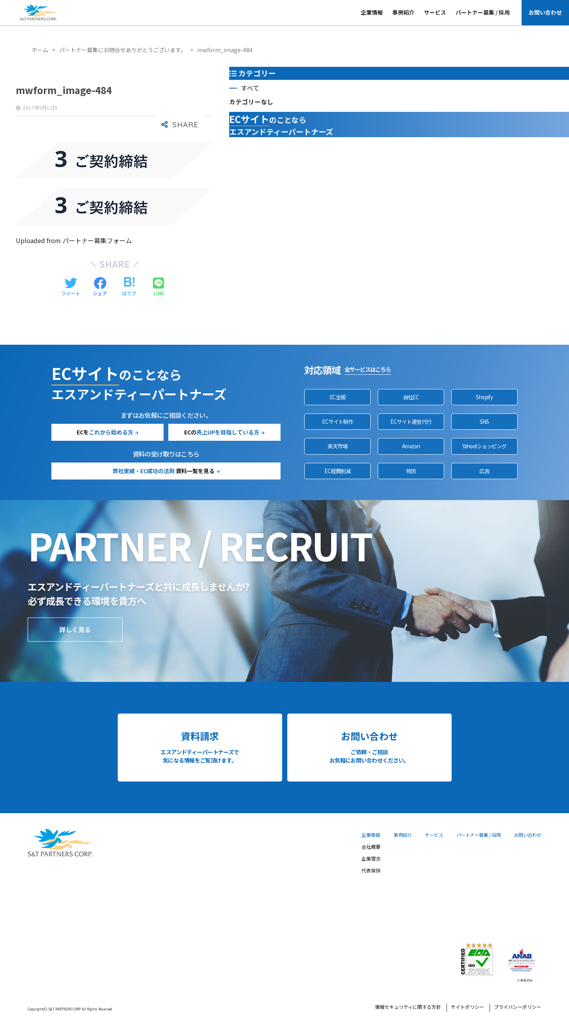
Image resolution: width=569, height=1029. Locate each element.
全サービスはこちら (368, 369)
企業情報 (372, 12)
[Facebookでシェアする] (100, 287)
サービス (435, 12)
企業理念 (371, 859)
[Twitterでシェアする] (70, 287)
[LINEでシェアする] (158, 287)
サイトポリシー (467, 1007)
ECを (105, 432)
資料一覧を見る (164, 471)
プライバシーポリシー (517, 1007)
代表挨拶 (371, 871)
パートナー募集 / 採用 (483, 12)
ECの (221, 432)
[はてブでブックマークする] (129, 287)
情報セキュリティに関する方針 (408, 1007)
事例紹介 (403, 12)
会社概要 (371, 847)
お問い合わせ (545, 12)
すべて (250, 88)
